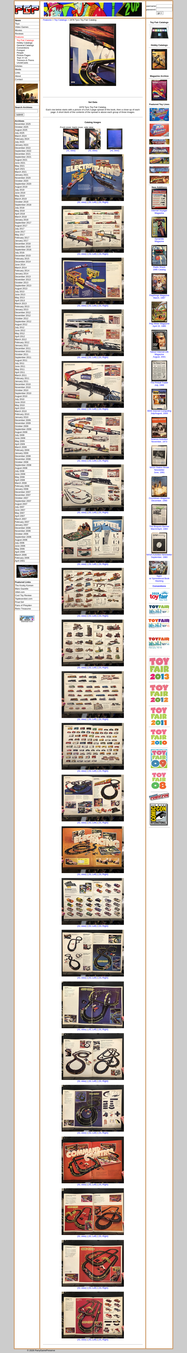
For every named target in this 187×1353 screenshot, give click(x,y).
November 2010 (23, 387)
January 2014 (21, 273)
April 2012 (20, 336)
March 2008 (21, 483)
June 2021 (20, 163)
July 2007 (19, 507)
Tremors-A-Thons (25, 60)
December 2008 (23, 456)
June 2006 (20, 546)
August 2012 (21, 324)
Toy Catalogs (60, 20)
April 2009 (20, 444)
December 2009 (23, 420)
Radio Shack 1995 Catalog (159, 268)
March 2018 (21, 216)
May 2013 (20, 297)
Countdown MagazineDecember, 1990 (159, 499)
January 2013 (21, 309)
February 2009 (22, 450)
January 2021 (21, 175)
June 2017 (20, 231)
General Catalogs (25, 45)
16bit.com (20, 592)
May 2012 (20, 333)
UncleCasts (22, 63)
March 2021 (21, 172)
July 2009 (19, 435)
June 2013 (20, 294)
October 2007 (21, 498)
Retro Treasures (23, 608)
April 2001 (20, 561)
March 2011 (21, 375)
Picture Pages (24, 55)
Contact (19, 79)
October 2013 (21, 282)
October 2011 (21, 354)
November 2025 (23, 124)
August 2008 (21, 468)
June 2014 (20, 264)
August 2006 (21, 540)
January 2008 (21, 489)
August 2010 (21, 396)
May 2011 (20, 369)
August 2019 (21, 187)
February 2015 (22, 258)
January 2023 (21, 145)
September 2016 (23, 249)
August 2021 (21, 160)
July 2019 (19, 190)
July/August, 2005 (159, 413)
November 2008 (23, 459)
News (18, 20)
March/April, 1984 (159, 529)
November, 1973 (159, 441)
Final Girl (19, 602)
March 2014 (21, 267)
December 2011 (23, 348)
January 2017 (21, 240)
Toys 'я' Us (22, 58)
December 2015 (23, 255)
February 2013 (22, 306)
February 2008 (22, 486)
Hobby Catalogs (25, 43)
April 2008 (20, 480)
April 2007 (20, 516)
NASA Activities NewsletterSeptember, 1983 (159, 555)
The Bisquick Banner (159, 526)
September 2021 (23, 157)
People (20, 53)
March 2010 (21, 411)
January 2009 (21, 453)
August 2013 (21, 288)
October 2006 (21, 534)
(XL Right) (103, 202)
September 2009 (23, 429)
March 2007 (21, 519)
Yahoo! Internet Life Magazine (159, 353)
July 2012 (19, 327)
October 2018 (21, 201)
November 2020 (23, 178)
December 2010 (23, 384)
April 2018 (20, 213)
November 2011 (23, 351)
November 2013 (23, 279)
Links (17, 72)
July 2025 (19, 133)
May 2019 (20, 195)
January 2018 (21, 219)
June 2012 (20, 330)
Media (18, 69)
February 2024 (22, 139)
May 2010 (20, 405)
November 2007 (23, 495)
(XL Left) (92, 202)
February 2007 (22, 522)
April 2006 (20, 552)
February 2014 (22, 270)
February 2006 (22, 558)
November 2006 (23, 531)
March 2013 (21, 303)
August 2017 (21, 225)
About (18, 76)
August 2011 (21, 360)
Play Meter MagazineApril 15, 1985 (159, 324)
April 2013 (20, 300)
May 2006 (20, 549)
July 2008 (19, 471)
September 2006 (23, 537)
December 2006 (23, 528)
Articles (18, 66)
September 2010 (23, 393)
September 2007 (23, 501)
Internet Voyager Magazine (159, 211)
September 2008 (23, 465)
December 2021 (23, 154)
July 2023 (19, 142)
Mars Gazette (21, 588)
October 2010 (21, 390)
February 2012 (22, 342)
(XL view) (70, 150)
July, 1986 (159, 385)
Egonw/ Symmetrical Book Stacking (159, 578)
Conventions (23, 48)
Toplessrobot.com (23, 598)
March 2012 (21, 339)
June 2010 (20, 402)
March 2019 (21, 198)
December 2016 (23, 243)
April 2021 (20, 169)
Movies (18, 30)
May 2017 (20, 234)
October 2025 (21, 127)
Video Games (22, 27)
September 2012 (23, 321)
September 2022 (23, 151)
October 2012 (21, 318)
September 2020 (23, 184)
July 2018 (19, 207)
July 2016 (19, 252)
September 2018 (23, 204)
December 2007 (23, 492)
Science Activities (159, 439)
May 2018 (20, 210)
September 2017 (23, 222)
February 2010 (22, 414)
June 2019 (20, 193)
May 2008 (20, 477)
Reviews (19, 33)
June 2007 (20, 510)
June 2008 (20, 474)
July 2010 (19, 399)
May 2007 (20, 513)
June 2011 (20, 366)
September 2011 (23, 357)
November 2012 (23, 315)
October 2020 (21, 181)
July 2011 (19, 363)
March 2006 (21, 555)
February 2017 (22, 237)
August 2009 (21, 432)
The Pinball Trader (159, 382)
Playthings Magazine (159, 295)
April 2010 (20, 408)
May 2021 (20, 166)
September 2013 (23, 285)
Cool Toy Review (23, 595)
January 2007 (21, 525)
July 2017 (19, 228)
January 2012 (21, 345)
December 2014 (23, 261)
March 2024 (21, 136)
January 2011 (21, 381)
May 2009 (20, 441)
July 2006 (19, 543)
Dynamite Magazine (159, 240)
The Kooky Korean (24, 585)
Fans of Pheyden (23, 605)
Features (47, 20)
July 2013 (19, 291)
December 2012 (23, 312)
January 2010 (21, 417)
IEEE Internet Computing (159, 411)
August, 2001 (159, 357)
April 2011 (20, 372)
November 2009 (23, 423)
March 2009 (21, 447)
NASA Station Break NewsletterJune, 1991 (159, 470)
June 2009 (20, 438)
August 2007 (21, 504)
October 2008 (21, 462)
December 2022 (23, 148)
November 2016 (23, 246)
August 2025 (21, 130)
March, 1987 (159, 298)
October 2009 (21, 426)
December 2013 (23, 276)
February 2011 (22, 378)
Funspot (21, 50)
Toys (17, 23)
